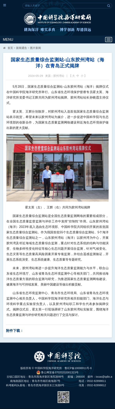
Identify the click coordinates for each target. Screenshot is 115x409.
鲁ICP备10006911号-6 (78, 368)
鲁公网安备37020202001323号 (57, 372)
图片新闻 (35, 47)
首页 (10, 47)
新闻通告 (21, 47)
